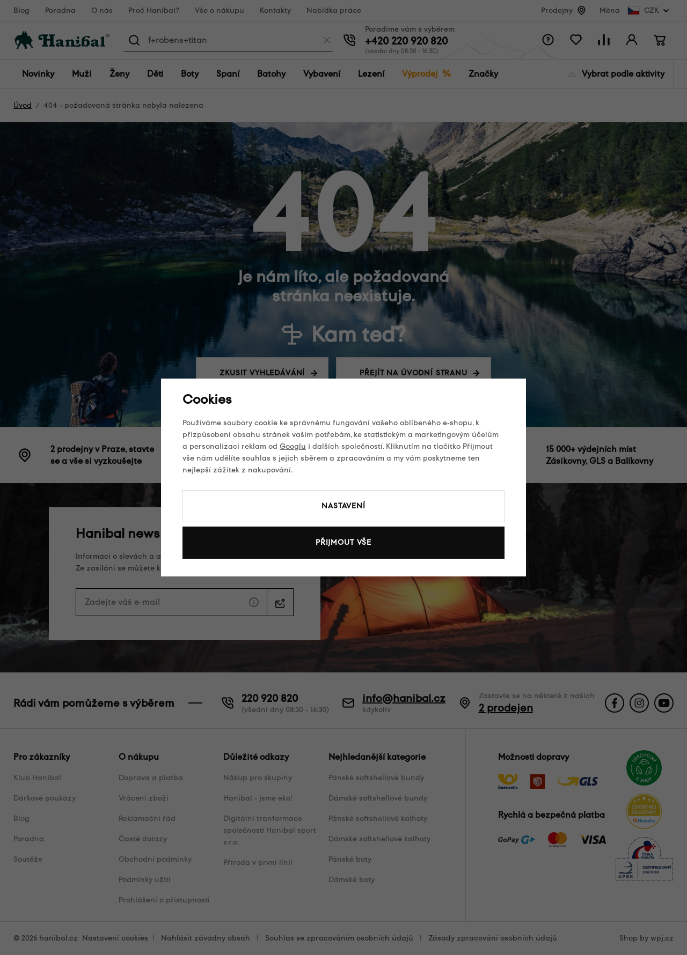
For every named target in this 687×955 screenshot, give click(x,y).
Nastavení (343, 505)
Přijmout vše (343, 542)
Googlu (293, 446)
